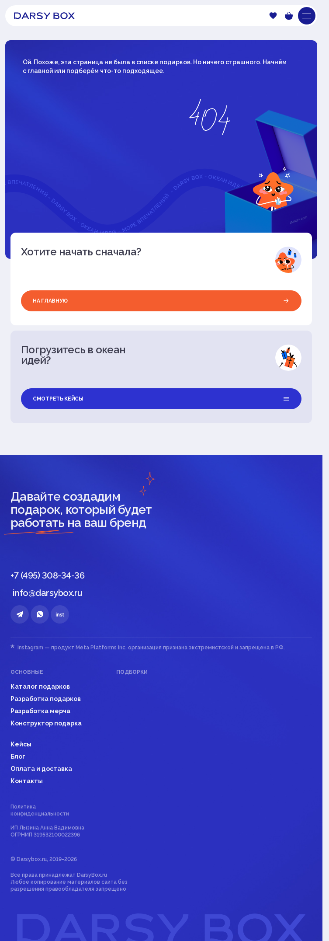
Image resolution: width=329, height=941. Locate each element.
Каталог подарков (40, 686)
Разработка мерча (40, 710)
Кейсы (20, 744)
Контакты (26, 780)
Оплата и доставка (41, 768)
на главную (161, 300)
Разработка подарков (45, 698)
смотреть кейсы (161, 398)
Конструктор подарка (46, 723)
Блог (17, 756)
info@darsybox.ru (48, 593)
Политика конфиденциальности (39, 810)
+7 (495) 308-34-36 (47, 575)
